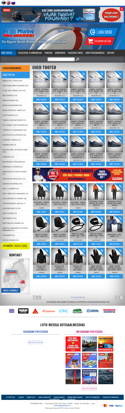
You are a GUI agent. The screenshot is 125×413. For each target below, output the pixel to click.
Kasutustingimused (93, 397)
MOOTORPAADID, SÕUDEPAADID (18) (14, 162)
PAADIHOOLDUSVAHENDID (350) (12, 184)
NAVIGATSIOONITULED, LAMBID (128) (14, 110)
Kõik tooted (6, 52)
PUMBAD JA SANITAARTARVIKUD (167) (14, 120)
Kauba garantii (59, 397)
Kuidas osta (31, 397)
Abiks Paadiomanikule (95, 53)
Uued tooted (9, 74)
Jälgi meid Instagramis (89, 388)
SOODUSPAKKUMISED (12, 68)
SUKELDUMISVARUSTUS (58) (12, 208)
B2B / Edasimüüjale (69, 399)
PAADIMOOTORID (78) (9, 145)
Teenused (48, 53)
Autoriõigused (54, 399)
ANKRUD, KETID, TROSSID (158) (12, 81)
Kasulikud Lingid (75, 53)
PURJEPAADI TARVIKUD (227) (12, 140)
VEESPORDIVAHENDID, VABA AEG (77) (14, 203)
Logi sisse (105, 32)
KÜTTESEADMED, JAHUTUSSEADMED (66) (15, 125)
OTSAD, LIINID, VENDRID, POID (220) (14, 90)
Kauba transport (44, 397)
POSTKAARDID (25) (9, 235)
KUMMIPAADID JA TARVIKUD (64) (13, 167)
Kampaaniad (60, 53)
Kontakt (111, 53)
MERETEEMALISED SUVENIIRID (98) (13, 223)
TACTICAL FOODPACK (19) (10, 240)
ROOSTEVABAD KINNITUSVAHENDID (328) (15, 85)
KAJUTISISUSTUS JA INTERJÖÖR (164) (14, 135)
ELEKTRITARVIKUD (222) (10, 115)
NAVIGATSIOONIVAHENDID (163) (12, 105)
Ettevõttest (10, 397)
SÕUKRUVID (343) (8, 157)
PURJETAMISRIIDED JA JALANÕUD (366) (15, 198)
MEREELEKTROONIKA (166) (10, 100)
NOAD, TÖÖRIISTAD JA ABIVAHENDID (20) (15, 193)
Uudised (21, 397)
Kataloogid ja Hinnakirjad (30, 53)
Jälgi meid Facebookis (35, 342)
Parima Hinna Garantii (75, 397)
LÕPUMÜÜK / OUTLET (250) (15, 245)
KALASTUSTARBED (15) (10, 213)
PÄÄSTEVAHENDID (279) (10, 95)
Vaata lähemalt (10, 290)
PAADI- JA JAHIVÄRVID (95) (11, 188)
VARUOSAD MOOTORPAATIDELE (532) (14, 179)
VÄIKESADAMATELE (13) (10, 218)
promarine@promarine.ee (62, 405)
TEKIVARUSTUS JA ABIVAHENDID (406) (15, 130)
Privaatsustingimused (111, 397)
